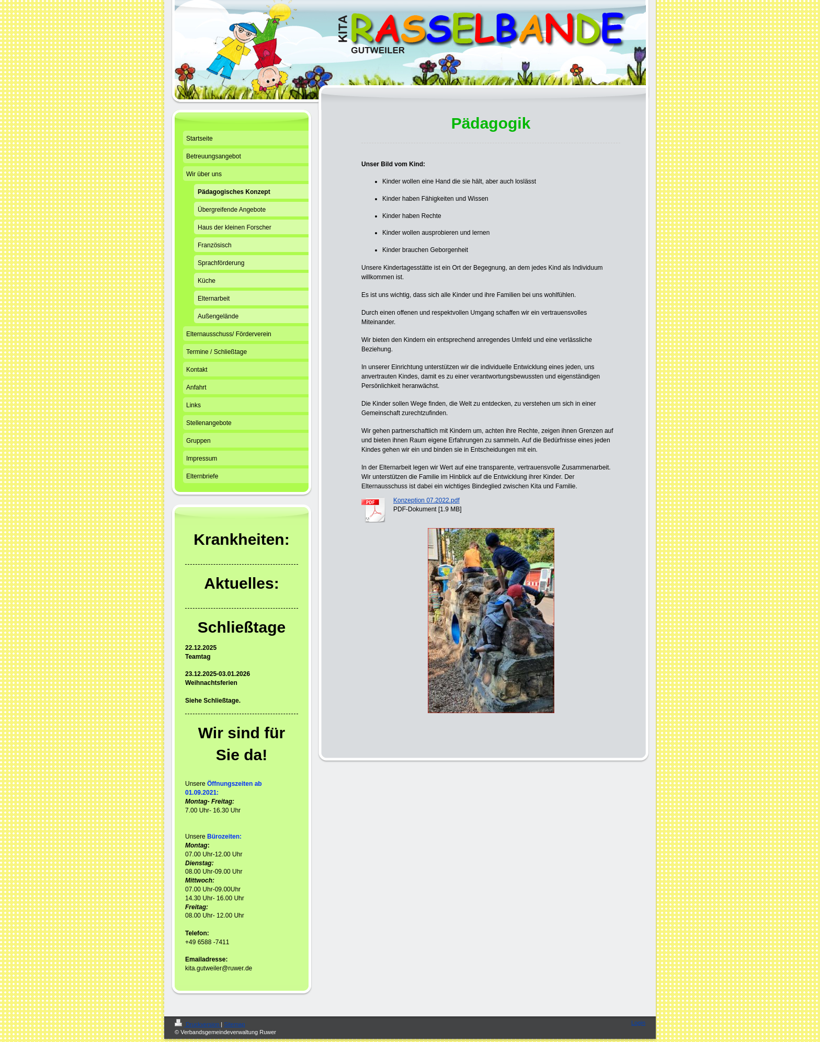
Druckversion (198, 1024)
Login (638, 1023)
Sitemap (234, 1024)
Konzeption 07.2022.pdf (426, 500)
